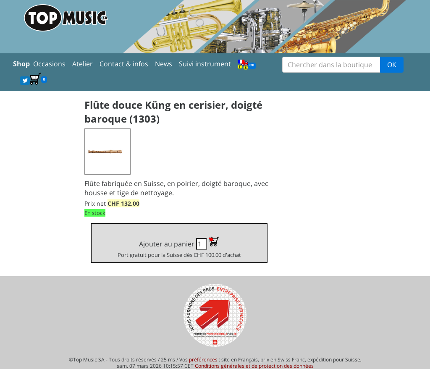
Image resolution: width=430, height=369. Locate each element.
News (163, 63)
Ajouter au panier (179, 247)
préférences (203, 359)
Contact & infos (124, 63)
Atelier (82, 63)
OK (391, 64)
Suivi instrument (205, 63)
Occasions (49, 63)
